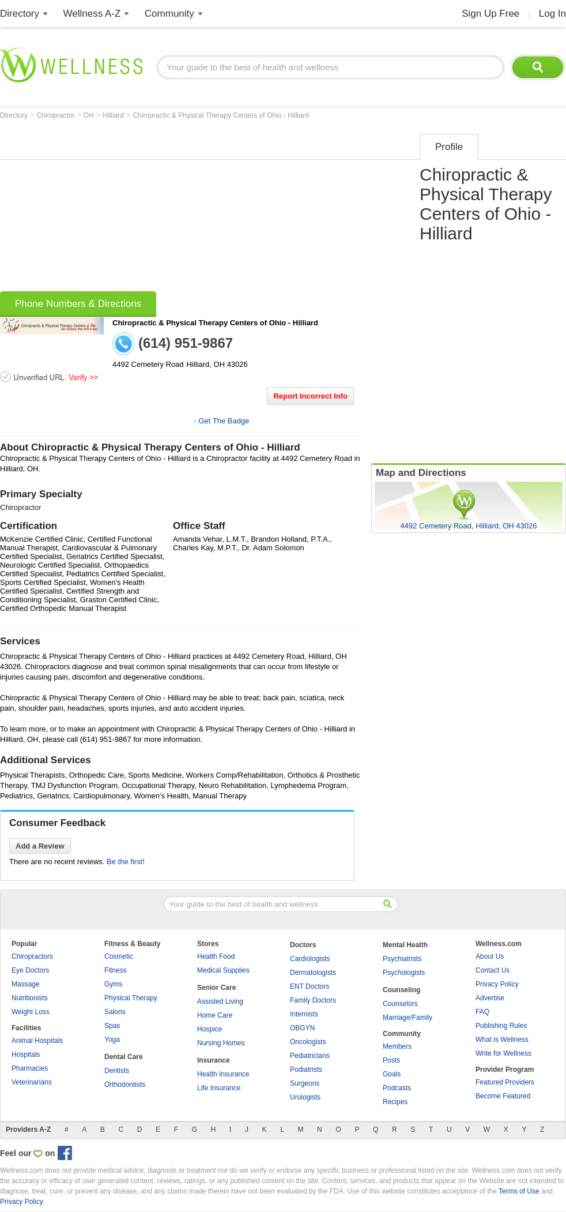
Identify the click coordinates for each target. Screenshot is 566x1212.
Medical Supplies (223, 970)
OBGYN (302, 1028)
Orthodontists (124, 1084)
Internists (304, 1014)
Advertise (490, 998)
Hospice (209, 1029)
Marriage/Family (407, 1018)
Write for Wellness (503, 1053)
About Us (490, 956)
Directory (19, 13)
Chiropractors (32, 956)
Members (397, 1046)
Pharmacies (30, 1068)
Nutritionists (30, 998)
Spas (112, 1026)
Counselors (400, 1004)
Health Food (216, 956)
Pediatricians (310, 1056)
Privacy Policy (497, 984)
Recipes (395, 1102)
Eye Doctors (30, 970)
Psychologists (404, 973)
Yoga (112, 1039)
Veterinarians (32, 1082)
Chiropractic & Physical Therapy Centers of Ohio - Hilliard (220, 115)
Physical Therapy (130, 998)
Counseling (401, 990)
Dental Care (123, 1057)
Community (169, 13)
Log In (552, 13)
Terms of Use (519, 1191)
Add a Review (40, 846)
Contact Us (493, 970)
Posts (391, 1060)
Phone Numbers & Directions (78, 303)
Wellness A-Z (92, 13)
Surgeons (304, 1083)
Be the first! (126, 861)
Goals (392, 1074)
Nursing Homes (221, 1043)
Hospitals (26, 1054)
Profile (449, 146)
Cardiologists (310, 959)
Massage (26, 984)
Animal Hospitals (37, 1041)
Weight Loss (31, 1012)
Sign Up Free (490, 13)
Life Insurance (218, 1088)
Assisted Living (220, 1001)
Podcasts (397, 1088)
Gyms (113, 984)
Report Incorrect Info (310, 396)
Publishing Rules (501, 1026)
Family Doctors (313, 1000)
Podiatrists (306, 1069)
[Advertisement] (185, 209)
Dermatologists (313, 973)
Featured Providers (505, 1082)
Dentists (116, 1071)
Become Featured (503, 1096)
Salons (115, 1012)
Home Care (214, 1015)
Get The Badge (223, 420)
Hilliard (114, 115)
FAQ (482, 1012)
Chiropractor (56, 115)
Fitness (115, 970)
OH (90, 115)
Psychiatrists (402, 959)
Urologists (305, 1097)
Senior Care (216, 988)
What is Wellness (502, 1039)
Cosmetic (118, 956)
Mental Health (405, 945)
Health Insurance (223, 1074)
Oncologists (308, 1042)
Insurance (213, 1060)
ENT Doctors (309, 986)
